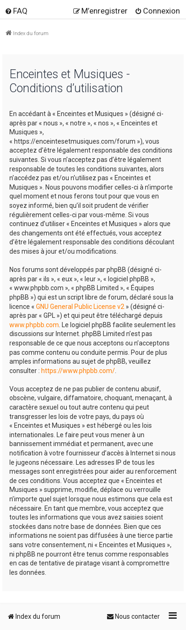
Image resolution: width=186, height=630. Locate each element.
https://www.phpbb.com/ (78, 370)
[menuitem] (16, 10)
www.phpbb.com (34, 325)
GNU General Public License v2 (80, 306)
